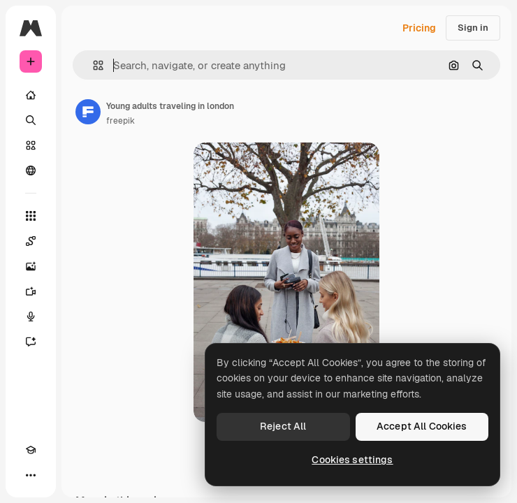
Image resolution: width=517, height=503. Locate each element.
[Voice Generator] (31, 316)
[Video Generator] (31, 291)
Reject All (283, 426)
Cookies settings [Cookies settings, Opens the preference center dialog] (352, 459)
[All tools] (31, 216)
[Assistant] (31, 341)
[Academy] (31, 450)
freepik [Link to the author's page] (120, 120)
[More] (31, 475)
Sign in (473, 28)
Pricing (419, 28)
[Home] (31, 95)
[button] (92, 65)
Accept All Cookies (422, 426)
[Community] (31, 170)
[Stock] (31, 145)
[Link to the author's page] (88, 111)
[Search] (31, 120)
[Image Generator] (31, 266)
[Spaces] (31, 241)
